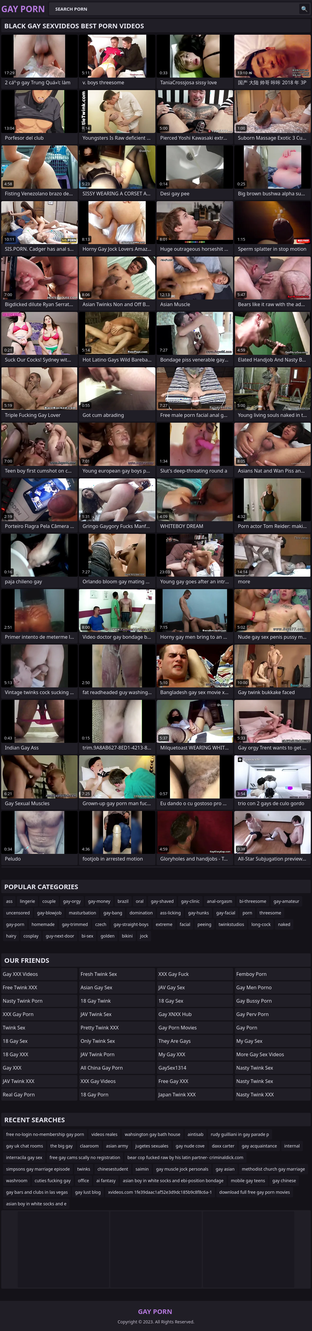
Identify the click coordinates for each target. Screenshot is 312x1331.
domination (141, 913)
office (83, 1180)
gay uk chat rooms (24, 1146)
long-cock (261, 924)
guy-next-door (60, 936)
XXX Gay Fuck (173, 974)
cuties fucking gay (53, 1180)
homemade (43, 924)
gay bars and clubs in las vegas (37, 1192)
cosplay (30, 936)
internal (292, 1146)
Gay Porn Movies (177, 1027)
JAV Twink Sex (96, 1014)
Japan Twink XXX (177, 1094)
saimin (142, 1169)
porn (247, 913)
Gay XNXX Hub (175, 1014)
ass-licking (170, 913)
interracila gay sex (24, 1157)
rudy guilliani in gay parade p (240, 1134)
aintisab (196, 1134)
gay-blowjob (49, 913)
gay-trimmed (75, 924)
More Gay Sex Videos (260, 1054)
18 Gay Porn (94, 1094)
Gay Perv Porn (252, 1014)
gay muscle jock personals (182, 1169)
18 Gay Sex (15, 1041)
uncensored (18, 913)
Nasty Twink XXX (255, 1094)
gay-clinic (190, 901)
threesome (270, 913)
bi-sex (87, 936)
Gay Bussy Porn (254, 1000)
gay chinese (284, 1180)
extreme (164, 924)
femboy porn (251, 974)
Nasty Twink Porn (23, 1000)
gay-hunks (198, 913)
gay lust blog (88, 1192)
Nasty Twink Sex (254, 1067)
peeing (204, 924)
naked (284, 924)
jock (144, 936)
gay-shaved (162, 901)
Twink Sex (14, 1027)
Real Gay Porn (19, 1094)
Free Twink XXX (20, 987)
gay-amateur (286, 901)
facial (185, 924)
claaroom (89, 1146)
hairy (11, 936)
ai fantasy (105, 1180)
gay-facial (226, 913)
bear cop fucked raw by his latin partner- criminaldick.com (185, 1157)
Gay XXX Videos (20, 974)
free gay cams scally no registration (85, 1157)
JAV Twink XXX (18, 1081)
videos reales (104, 1134)
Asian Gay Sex (96, 987)
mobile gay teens (248, 1180)
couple (49, 901)
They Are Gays (174, 1041)
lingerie (27, 901)
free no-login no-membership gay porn (45, 1134)
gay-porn (15, 924)
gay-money (99, 901)
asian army (117, 1146)
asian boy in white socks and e (36, 1204)
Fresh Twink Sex (99, 974)
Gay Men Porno (254, 987)
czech (100, 924)
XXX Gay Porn (18, 1014)
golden (108, 936)
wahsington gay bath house (152, 1134)
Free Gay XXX (173, 1081)
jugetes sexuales (151, 1146)
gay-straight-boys (131, 924)
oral (140, 901)
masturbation (82, 913)
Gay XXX (12, 1067)
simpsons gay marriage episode (38, 1169)
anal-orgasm (219, 901)
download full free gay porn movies (254, 1192)
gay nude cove (190, 1146)
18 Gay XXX (15, 1054)
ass (9, 901)
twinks (83, 1169)
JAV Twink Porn (98, 1054)
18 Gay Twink (96, 1000)
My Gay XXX (171, 1054)
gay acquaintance (259, 1146)
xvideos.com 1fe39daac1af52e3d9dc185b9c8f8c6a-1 (160, 1192)
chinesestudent (113, 1169)
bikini (127, 936)
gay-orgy (72, 901)
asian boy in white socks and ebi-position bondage (173, 1180)
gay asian (225, 1169)
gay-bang (112, 913)
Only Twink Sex (98, 1041)
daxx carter (223, 1146)
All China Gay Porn (102, 1067)
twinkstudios (231, 924)
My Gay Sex (249, 1041)
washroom (16, 1180)
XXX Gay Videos (98, 1081)
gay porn (246, 1027)
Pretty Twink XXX (100, 1027)
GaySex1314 (172, 1067)
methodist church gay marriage (273, 1169)
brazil (123, 901)
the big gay (61, 1146)
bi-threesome (252, 901)
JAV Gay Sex (171, 987)
